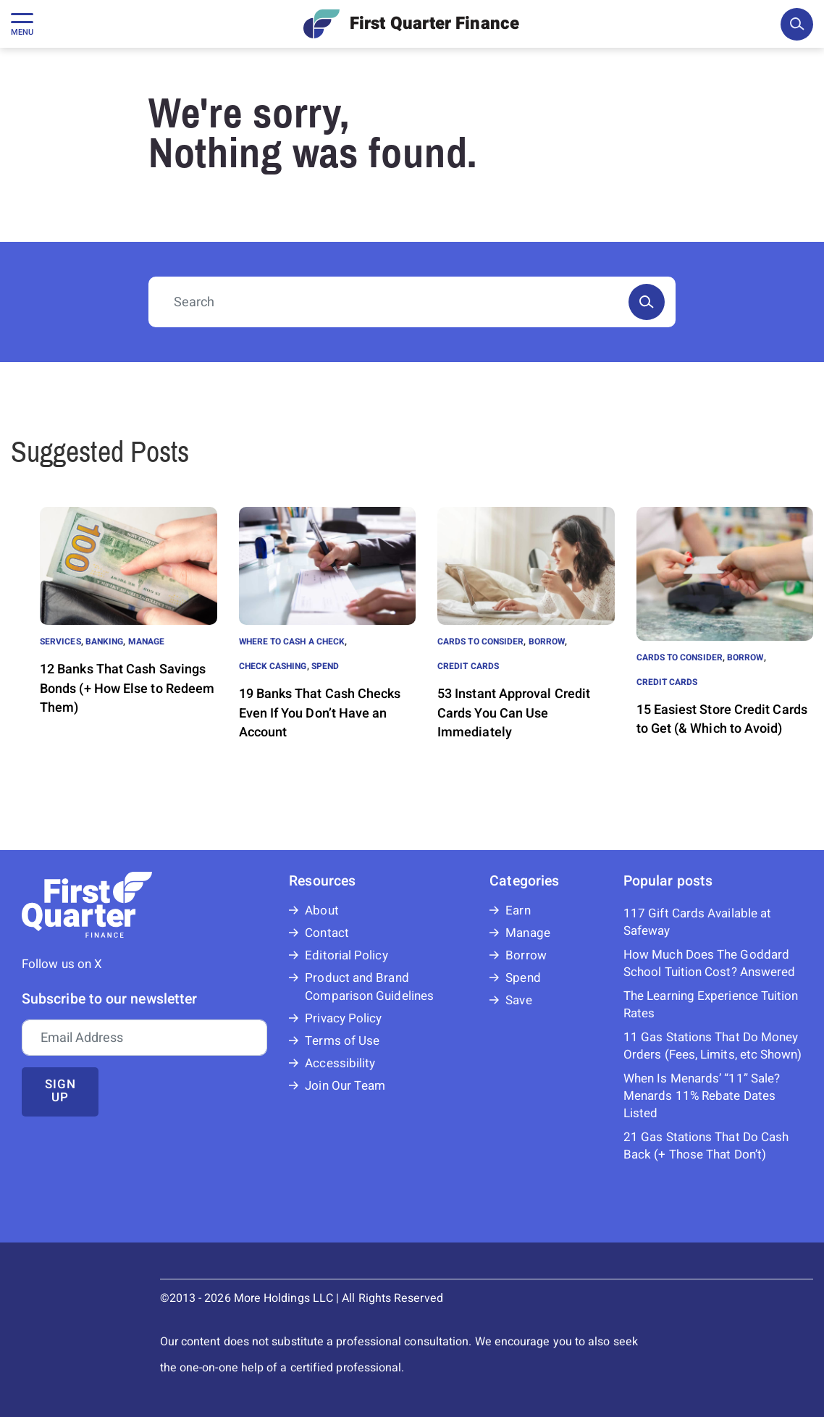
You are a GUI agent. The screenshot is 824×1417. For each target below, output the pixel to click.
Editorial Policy (346, 955)
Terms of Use (342, 1041)
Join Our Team (345, 1086)
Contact (327, 933)
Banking (104, 641)
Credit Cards (468, 666)
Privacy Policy (343, 1018)
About (321, 910)
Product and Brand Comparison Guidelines (369, 987)
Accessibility (340, 1063)
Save (518, 1000)
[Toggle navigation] (22, 24)
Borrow (547, 641)
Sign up (60, 1090)
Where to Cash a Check (292, 641)
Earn (517, 910)
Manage (146, 641)
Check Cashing (273, 666)
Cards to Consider (480, 641)
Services (60, 641)
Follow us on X (62, 964)
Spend (325, 666)
